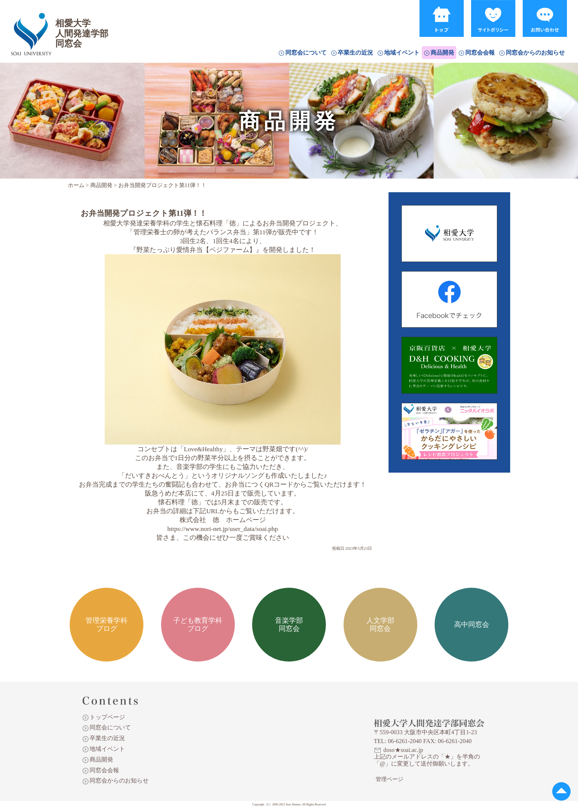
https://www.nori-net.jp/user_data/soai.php (222, 528)
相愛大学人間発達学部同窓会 (31, 24)
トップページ (107, 717)
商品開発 (442, 52)
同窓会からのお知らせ (535, 52)
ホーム (76, 185)
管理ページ (389, 779)
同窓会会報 (480, 52)
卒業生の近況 (355, 52)
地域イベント (401, 52)
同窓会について (306, 52)
